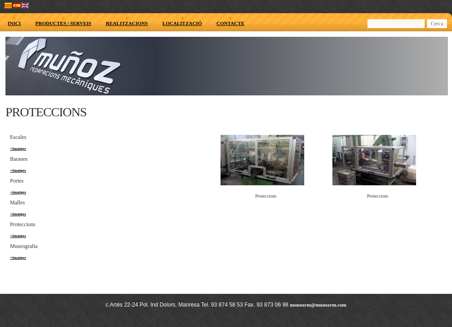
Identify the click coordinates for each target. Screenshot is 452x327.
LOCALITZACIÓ (182, 23)
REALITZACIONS (127, 23)
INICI (14, 23)
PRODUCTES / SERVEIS (63, 23)
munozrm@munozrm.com (318, 304)
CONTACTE (230, 23)
